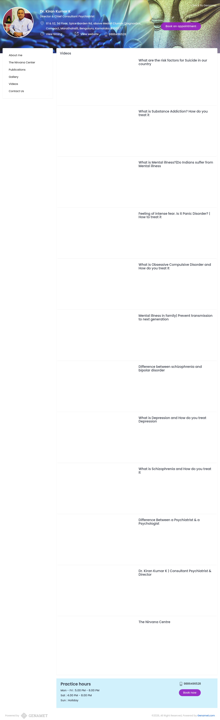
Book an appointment (181, 26)
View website (90, 34)
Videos (13, 84)
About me (15, 55)
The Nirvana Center (22, 62)
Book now (189, 693)
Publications (17, 70)
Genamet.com (206, 715)
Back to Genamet (204, 5)
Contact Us (16, 91)
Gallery (13, 77)
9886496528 (117, 34)
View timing (54, 34)
